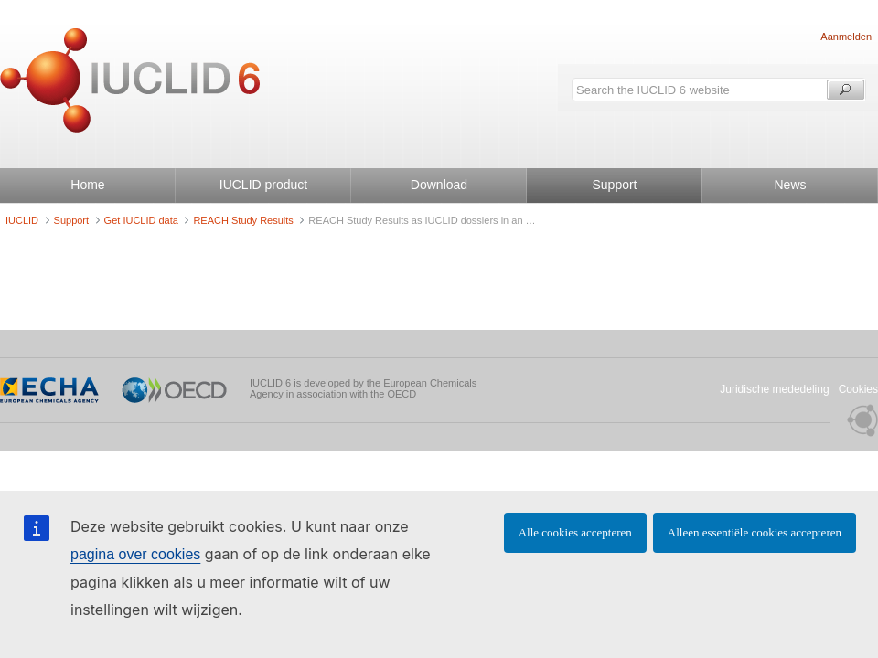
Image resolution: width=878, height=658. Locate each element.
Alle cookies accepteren (575, 532)
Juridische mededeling (774, 389)
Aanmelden (846, 36)
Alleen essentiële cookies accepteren (754, 532)
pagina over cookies (135, 554)
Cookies (858, 389)
